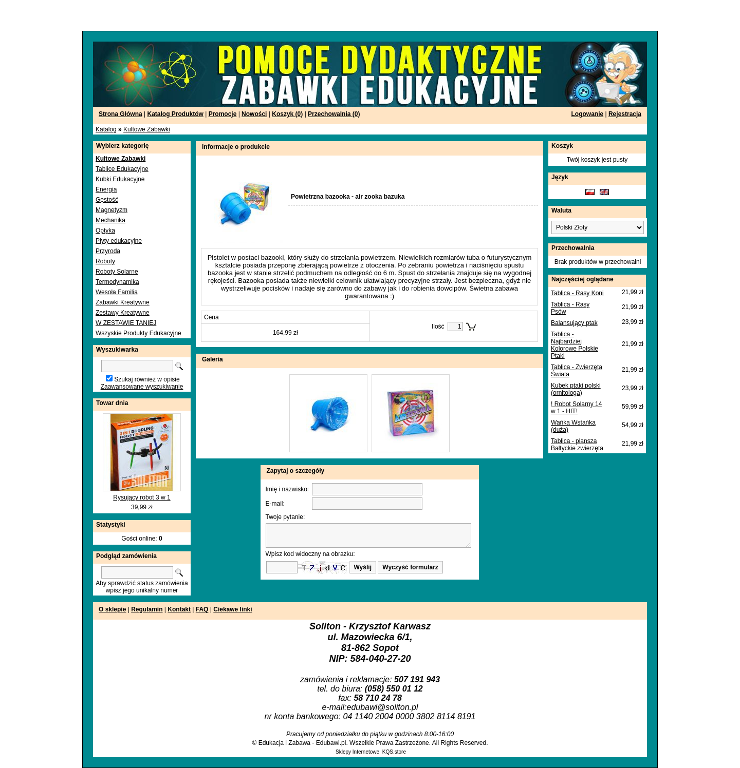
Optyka (105, 230)
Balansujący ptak (574, 323)
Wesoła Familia (117, 292)
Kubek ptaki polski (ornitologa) (576, 389)
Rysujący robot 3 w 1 (141, 497)
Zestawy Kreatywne (123, 312)
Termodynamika (117, 281)
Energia (106, 189)
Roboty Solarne (117, 271)
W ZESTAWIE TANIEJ (126, 323)
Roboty (105, 261)
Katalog (106, 129)
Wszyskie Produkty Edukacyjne (138, 333)
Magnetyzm (111, 210)
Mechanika (110, 220)
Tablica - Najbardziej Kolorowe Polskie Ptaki (574, 345)
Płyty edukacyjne (119, 240)
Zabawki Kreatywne (123, 302)
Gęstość (107, 199)
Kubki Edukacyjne (120, 179)
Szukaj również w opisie (146, 379)
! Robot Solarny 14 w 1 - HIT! (576, 407)
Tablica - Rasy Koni (577, 293)
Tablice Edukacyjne (122, 168)
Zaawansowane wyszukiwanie (142, 386)
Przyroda (108, 251)
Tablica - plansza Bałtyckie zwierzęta (577, 444)
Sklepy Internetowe (357, 752)
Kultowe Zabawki (146, 129)
